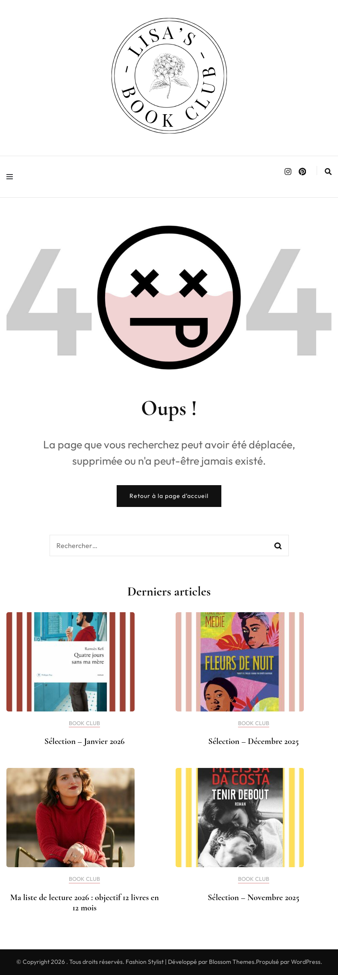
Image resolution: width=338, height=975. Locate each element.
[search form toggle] (328, 171)
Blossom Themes (231, 962)
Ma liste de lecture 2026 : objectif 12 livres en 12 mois (84, 902)
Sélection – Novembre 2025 (253, 897)
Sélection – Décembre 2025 (253, 741)
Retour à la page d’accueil (169, 496)
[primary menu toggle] (11, 176)
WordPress (305, 962)
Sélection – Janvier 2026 (84, 741)
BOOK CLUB (84, 723)
